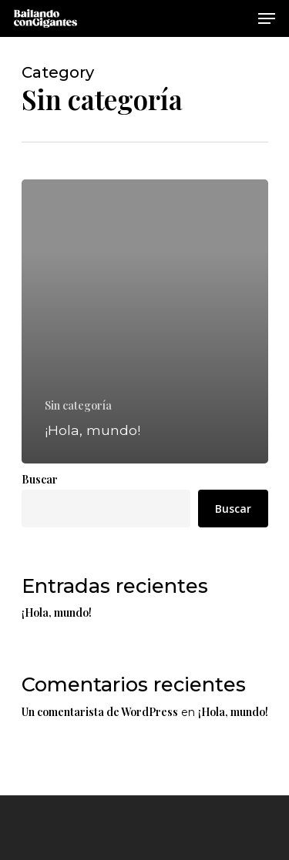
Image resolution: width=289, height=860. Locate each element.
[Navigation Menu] (266, 18)
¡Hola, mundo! (57, 612)
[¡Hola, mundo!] (145, 321)
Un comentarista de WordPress (100, 711)
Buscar (40, 479)
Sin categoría (78, 405)
